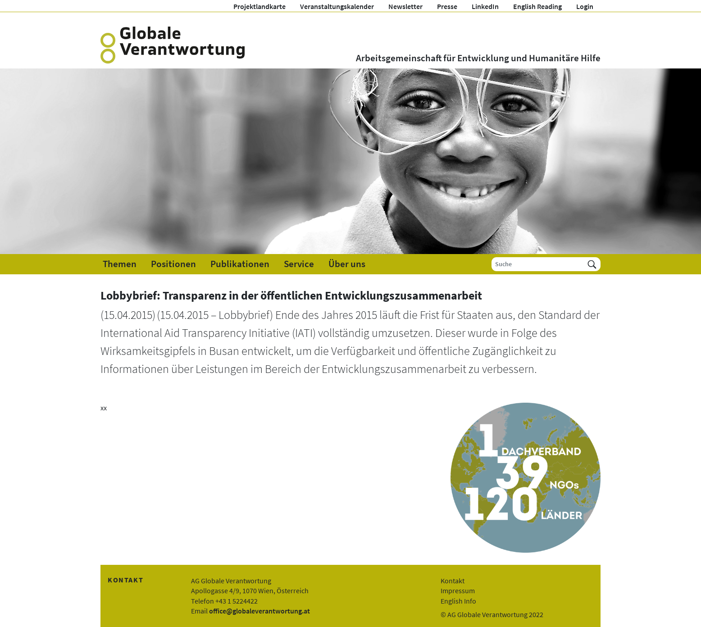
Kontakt (452, 580)
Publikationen (239, 264)
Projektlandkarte (259, 6)
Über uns (346, 264)
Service (299, 264)
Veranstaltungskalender (337, 6)
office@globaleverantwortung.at (259, 610)
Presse (447, 6)
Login (584, 6)
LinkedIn (485, 6)
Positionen (173, 264)
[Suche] (538, 264)
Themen (120, 264)
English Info (458, 600)
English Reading (537, 6)
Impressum (458, 590)
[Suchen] (592, 264)
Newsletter (405, 6)
